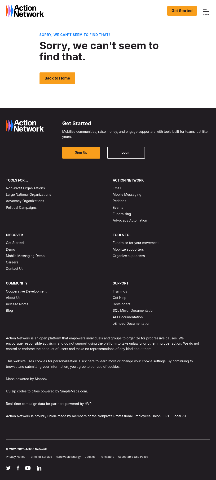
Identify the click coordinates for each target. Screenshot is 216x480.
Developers (122, 304)
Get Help (120, 298)
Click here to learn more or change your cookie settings (122, 361)
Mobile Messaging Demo (25, 256)
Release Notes (17, 304)
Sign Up (81, 152)
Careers (12, 262)
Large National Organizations (28, 194)
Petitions (119, 201)
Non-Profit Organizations (25, 188)
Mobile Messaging (127, 194)
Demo (10, 249)
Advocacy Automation (130, 220)
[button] (206, 11)
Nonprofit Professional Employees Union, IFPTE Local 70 (142, 416)
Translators (106, 456)
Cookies (89, 456)
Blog (9, 310)
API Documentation (128, 317)
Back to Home (57, 78)
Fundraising (122, 214)
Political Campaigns (21, 207)
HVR (88, 403)
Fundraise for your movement (136, 243)
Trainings (120, 291)
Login (126, 152)
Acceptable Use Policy (133, 456)
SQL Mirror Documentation (133, 310)
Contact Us (14, 269)
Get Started (182, 10)
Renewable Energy (68, 456)
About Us (13, 298)
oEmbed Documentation (131, 323)
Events (118, 207)
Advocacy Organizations (25, 201)
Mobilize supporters (128, 249)
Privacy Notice (15, 456)
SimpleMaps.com (73, 391)
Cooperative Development (26, 291)
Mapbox (41, 379)
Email (117, 188)
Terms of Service (40, 456)
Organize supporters (129, 256)
